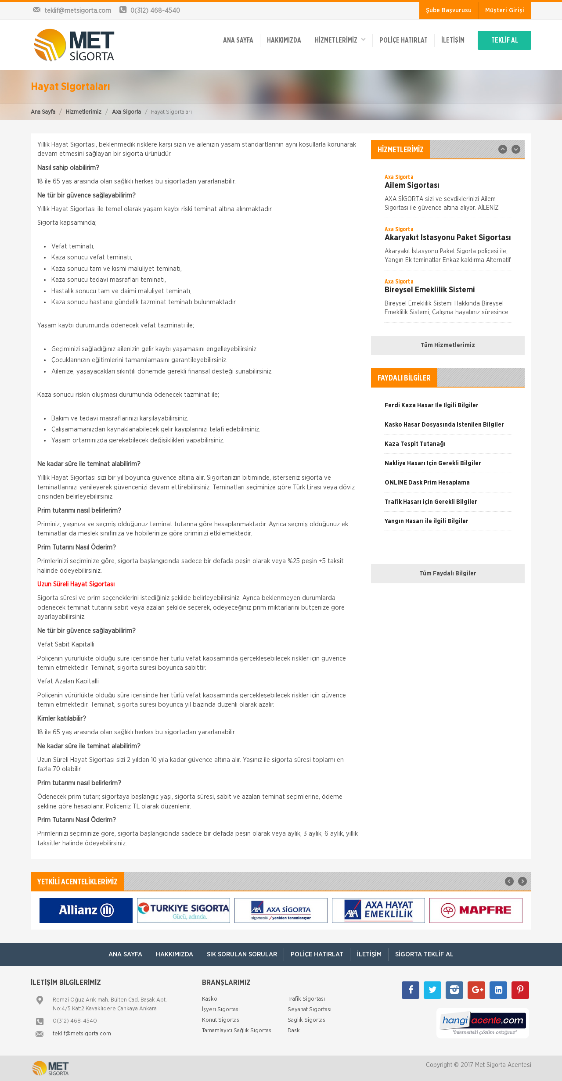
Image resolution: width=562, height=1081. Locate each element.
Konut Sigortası (221, 1020)
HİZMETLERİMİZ (340, 40)
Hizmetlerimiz (83, 112)
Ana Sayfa (43, 112)
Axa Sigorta (126, 112)
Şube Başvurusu (449, 10)
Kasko (209, 999)
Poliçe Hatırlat (403, 40)
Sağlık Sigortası (307, 1020)
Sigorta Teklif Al (424, 954)
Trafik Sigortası (306, 999)
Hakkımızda (284, 40)
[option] (448, 195)
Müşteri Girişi (504, 10)
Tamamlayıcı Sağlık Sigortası (237, 1031)
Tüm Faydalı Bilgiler (447, 574)
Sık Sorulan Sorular (242, 954)
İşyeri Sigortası (221, 1010)
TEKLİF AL (504, 40)
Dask (294, 1031)
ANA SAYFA (238, 40)
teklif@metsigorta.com (82, 1034)
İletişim (453, 40)
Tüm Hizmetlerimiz (448, 345)
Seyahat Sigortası (309, 1010)
